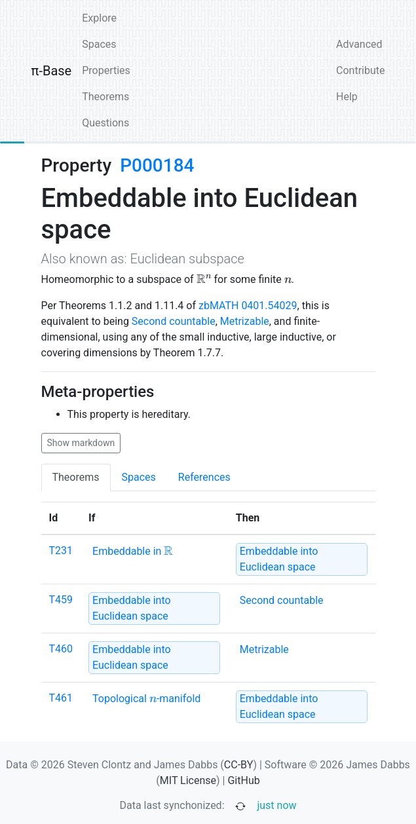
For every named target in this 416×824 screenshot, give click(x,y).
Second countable (174, 321)
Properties (106, 70)
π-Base (51, 71)
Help (347, 96)
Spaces (99, 44)
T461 (61, 698)
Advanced (359, 44)
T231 (61, 550)
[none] (132, 551)
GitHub (243, 780)
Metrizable (244, 321)
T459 (61, 599)
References (204, 477)
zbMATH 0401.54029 (248, 305)
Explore (99, 18)
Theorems (105, 96)
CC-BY (239, 764)
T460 (61, 649)
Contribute (360, 70)
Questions (105, 123)
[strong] (302, 559)
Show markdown (81, 443)
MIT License (188, 780)
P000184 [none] (157, 165)
